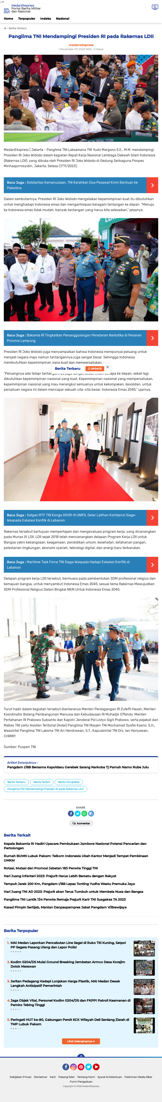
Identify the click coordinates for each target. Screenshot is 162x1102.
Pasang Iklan (66, 1077)
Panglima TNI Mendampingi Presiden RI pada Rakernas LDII (45, 789)
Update (95, 368)
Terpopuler (26, 18)
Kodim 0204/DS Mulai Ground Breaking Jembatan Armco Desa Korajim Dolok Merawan (68, 964)
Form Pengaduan (81, 1081)
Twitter (90, 1069)
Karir (53, 1077)
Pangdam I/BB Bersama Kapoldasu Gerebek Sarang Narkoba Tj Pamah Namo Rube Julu (78, 767)
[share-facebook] (71, 814)
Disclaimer (40, 1077)
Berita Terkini (42, 782)
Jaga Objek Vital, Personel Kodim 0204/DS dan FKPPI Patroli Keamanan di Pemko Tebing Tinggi (70, 1002)
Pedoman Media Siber (138, 1077)
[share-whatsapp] (84, 814)
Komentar (81, 823)
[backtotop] (81, 1057)
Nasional (62, 18)
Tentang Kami (86, 1077)
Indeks (45, 18)
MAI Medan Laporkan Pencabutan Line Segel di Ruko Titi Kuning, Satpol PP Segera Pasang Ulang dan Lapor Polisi (68, 945)
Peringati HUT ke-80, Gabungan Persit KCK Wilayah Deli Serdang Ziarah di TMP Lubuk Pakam (70, 1022)
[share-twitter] (78, 814)
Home (8, 18)
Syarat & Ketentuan (109, 1077)
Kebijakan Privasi (20, 1077)
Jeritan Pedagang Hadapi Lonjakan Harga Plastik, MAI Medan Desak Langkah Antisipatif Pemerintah (65, 983)
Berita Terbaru (16, 782)
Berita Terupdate (68, 782)
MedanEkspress (22, 5)
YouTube (99, 1069)
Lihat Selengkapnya (81, 1041)
